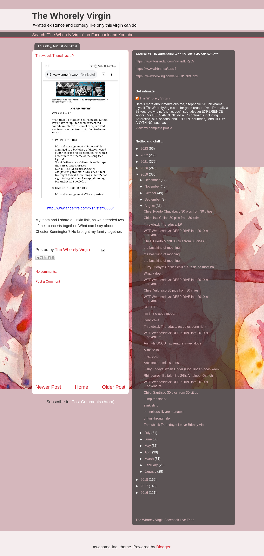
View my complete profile (154, 128)
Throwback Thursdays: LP (163, 224)
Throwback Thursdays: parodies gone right (175, 326)
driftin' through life (157, 418)
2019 (145, 174)
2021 (145, 161)
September (153, 199)
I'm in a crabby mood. (159, 313)
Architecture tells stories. (162, 363)
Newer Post (48, 387)
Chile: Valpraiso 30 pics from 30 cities (171, 290)
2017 (145, 486)
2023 (145, 148)
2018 (145, 479)
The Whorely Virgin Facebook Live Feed (165, 520)
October (151, 193)
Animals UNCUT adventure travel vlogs (172, 343)
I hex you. (151, 356)
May (148, 445)
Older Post (113, 387)
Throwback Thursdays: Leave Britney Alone (175, 425)
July (148, 433)
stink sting (151, 405)
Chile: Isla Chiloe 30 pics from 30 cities (172, 218)
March (150, 458)
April (148, 452)
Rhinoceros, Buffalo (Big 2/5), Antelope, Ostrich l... (180, 375)
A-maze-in (151, 350)
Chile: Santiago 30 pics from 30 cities (171, 392)
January (151, 471)
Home (81, 387)
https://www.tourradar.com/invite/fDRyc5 (165, 61)
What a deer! (153, 273)
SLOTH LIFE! (154, 307)
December (153, 180)
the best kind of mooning (162, 247)
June (149, 439)
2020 (145, 168)
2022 (145, 155)
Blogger (163, 547)
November (153, 186)
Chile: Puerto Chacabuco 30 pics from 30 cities (178, 211)
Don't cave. (152, 320)
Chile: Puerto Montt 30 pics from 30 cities (174, 241)
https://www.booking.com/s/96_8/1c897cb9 (167, 76)
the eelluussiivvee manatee (164, 412)
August (150, 206)
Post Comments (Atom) (93, 401)
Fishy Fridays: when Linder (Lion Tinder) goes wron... (183, 369)
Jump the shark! (155, 399)
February (152, 465)
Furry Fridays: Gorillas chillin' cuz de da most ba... (180, 267)
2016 (145, 492)
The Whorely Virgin (71, 16)
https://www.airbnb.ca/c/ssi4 (156, 69)
